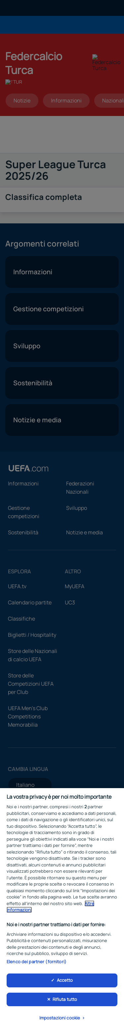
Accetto (65, 980)
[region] (62, 909)
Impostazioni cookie (59, 1018)
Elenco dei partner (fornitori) (36, 962)
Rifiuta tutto (65, 999)
